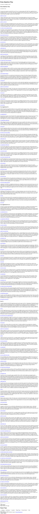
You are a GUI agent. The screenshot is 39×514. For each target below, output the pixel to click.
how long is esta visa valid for (5, 132)
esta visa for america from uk (5, 182)
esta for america (2, 163)
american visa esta (3, 361)
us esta (1, 389)
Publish (4, 504)
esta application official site (4, 120)
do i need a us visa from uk (4, 481)
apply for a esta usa (3, 21)
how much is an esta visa (4, 299)
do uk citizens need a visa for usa (5, 464)
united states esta (3, 48)
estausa (1, 335)
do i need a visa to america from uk (6, 189)
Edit (1, 504)
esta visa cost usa (3, 267)
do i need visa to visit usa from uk (5, 60)
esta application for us (3, 211)
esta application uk (3, 114)
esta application (2, 347)
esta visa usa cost (3, 176)
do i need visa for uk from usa (5, 367)
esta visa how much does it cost (5, 430)
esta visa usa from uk (3, 444)
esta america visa (3, 4)
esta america (2, 396)
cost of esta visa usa (3, 402)
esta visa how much (3, 169)
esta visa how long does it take (5, 157)
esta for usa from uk (3, 494)
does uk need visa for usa (4, 475)
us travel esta (2, 80)
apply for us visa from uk (4, 86)
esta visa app (2, 322)
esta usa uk (2, 202)
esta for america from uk (4, 73)
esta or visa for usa (3, 487)
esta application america (4, 293)
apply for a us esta (3, 15)
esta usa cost (2, 92)
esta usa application (3, 470)
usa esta (1, 195)
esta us (1, 308)
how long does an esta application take (6, 315)
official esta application (4, 66)
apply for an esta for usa (4, 54)
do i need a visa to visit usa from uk (6, 286)
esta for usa (2, 249)
